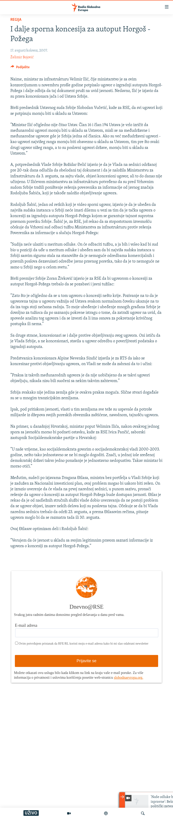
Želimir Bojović (22, 57)
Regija (15, 20)
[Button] (20, 68)
